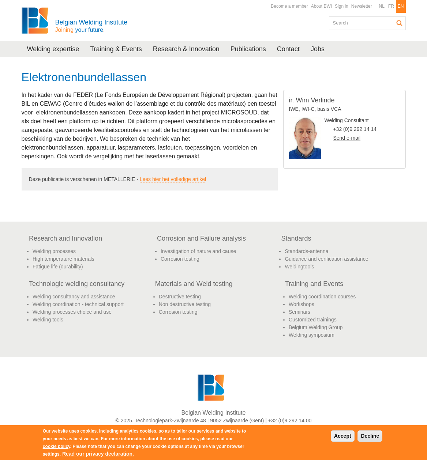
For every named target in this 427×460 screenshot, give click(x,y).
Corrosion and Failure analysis (201, 238)
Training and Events (314, 283)
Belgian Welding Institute (91, 26)
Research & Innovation (186, 49)
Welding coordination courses (322, 296)
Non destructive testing (185, 304)
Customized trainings (313, 320)
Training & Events (116, 49)
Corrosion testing (180, 259)
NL (381, 6)
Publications (248, 49)
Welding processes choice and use (72, 312)
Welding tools (48, 320)
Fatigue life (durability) (58, 266)
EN (401, 6)
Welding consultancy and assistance (74, 296)
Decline (370, 436)
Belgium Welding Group (316, 327)
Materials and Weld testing (194, 283)
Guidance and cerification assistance (326, 259)
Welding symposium (311, 335)
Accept (342, 436)
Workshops (301, 304)
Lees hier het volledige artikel (173, 179)
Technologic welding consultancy (76, 283)
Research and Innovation (65, 238)
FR (391, 6)
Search (399, 23)
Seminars (299, 312)
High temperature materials (63, 259)
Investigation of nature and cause (198, 251)
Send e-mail (346, 138)
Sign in (341, 6)
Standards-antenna (306, 251)
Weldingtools (299, 266)
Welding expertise (53, 49)
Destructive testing (180, 296)
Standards (296, 238)
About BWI (321, 6)
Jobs (318, 49)
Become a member (289, 6)
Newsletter (361, 6)
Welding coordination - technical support (78, 304)
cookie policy (56, 446)
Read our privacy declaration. (98, 454)
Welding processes (54, 251)
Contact (288, 49)
